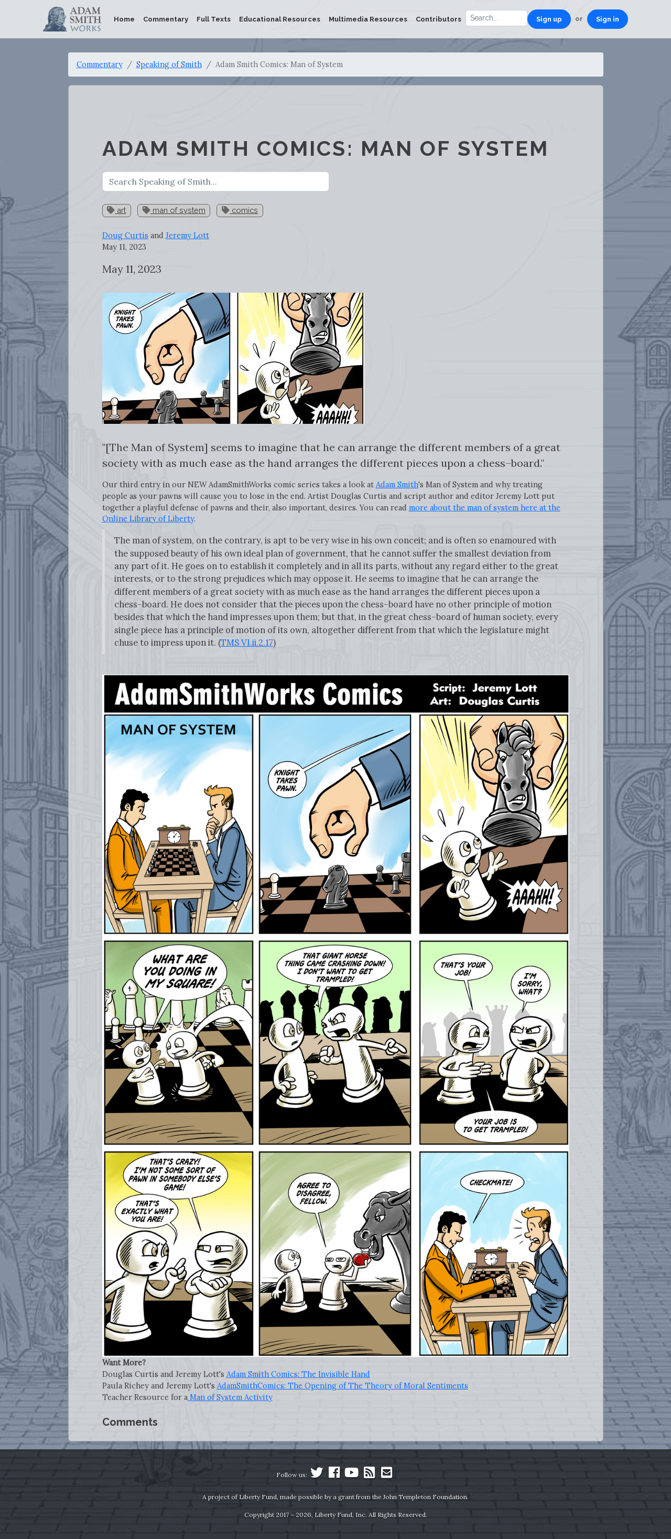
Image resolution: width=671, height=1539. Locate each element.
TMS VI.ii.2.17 (247, 642)
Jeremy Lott (187, 235)
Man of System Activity (230, 1397)
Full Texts (214, 19)
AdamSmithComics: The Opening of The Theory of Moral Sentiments (342, 1386)
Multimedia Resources (368, 19)
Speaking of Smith (169, 64)
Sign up (549, 19)
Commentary (165, 19)
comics (240, 210)
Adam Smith (397, 484)
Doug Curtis (125, 235)
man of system (174, 210)
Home (124, 19)
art (116, 210)
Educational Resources (279, 19)
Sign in (607, 19)
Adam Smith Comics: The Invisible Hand (298, 1374)
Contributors (438, 19)
